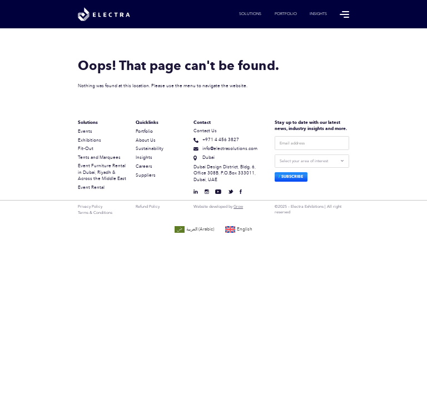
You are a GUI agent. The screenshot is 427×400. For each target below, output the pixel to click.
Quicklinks (147, 122)
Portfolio (286, 14)
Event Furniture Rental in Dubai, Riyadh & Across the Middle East (102, 172)
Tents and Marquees (99, 157)
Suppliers (146, 175)
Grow (238, 206)
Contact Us (205, 131)
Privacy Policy (90, 206)
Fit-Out (85, 149)
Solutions (250, 14)
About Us (146, 140)
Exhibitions (89, 140)
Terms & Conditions (95, 213)
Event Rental (91, 187)
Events (85, 131)
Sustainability (149, 149)
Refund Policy (148, 206)
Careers (144, 166)
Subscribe (292, 176)
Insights (318, 14)
